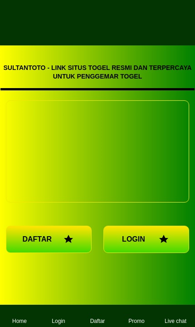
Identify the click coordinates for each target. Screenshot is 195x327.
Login (58, 315)
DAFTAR (48, 239)
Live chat (175, 315)
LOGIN (146, 239)
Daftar (97, 315)
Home (19, 315)
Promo (136, 315)
